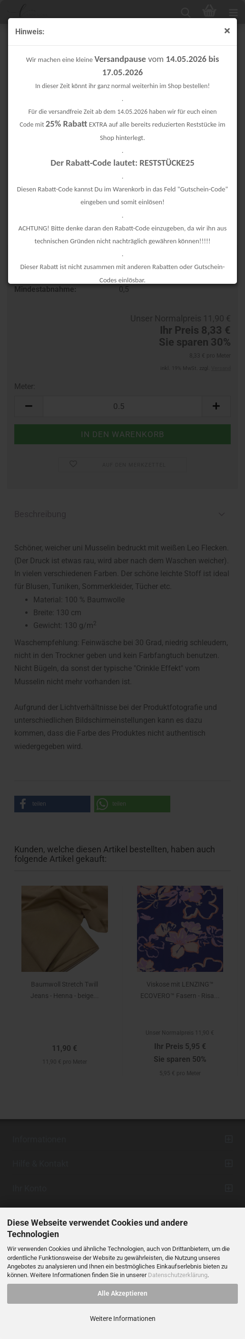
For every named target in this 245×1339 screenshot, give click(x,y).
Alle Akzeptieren (122, 1293)
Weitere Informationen (123, 1318)
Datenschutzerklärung (177, 1275)
